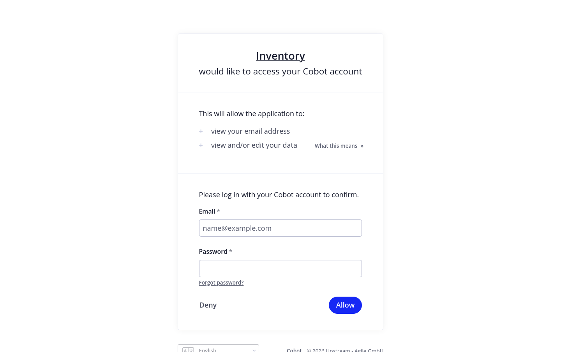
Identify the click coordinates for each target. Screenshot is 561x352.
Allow (345, 305)
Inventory (280, 56)
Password (213, 251)
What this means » (339, 145)
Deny (208, 305)
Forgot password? (221, 282)
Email (207, 211)
